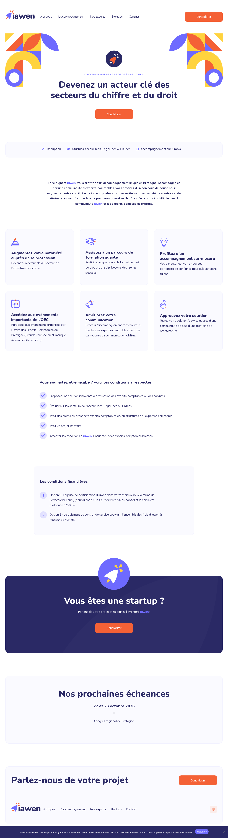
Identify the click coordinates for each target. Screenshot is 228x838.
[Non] (223, 832)
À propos (46, 16)
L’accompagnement (71, 16)
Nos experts (97, 16)
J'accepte (202, 831)
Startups (117, 16)
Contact (134, 16)
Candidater (203, 16)
